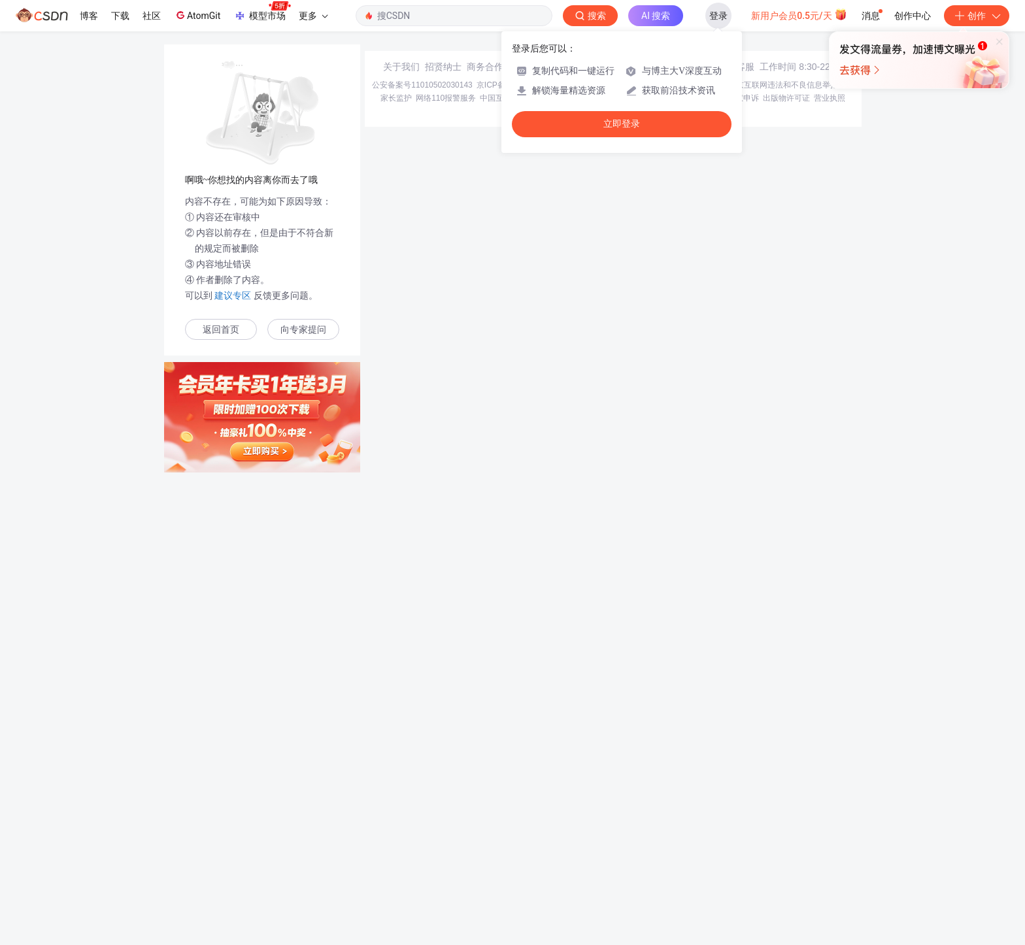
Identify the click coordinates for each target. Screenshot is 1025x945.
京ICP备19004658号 (512, 837)
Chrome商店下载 (584, 850)
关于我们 (401, 819)
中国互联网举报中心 (515, 850)
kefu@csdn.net (669, 819)
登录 (718, 15)
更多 (313, 15)
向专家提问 (303, 330)
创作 (976, 15)
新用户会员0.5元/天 (799, 14)
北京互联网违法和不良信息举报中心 (791, 837)
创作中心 (912, 15)
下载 (120, 15)
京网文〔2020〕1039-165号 (600, 837)
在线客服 (736, 819)
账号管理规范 (641, 850)
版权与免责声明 (696, 850)
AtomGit (197, 15)
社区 (152, 15)
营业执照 (829, 850)
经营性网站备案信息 (689, 837)
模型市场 (262, 11)
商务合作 (485, 819)
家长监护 (396, 850)
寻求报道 (527, 819)
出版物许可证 (786, 850)
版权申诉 (743, 850)
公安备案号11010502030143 (422, 837)
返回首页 (221, 330)
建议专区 (233, 295)
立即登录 (621, 124)
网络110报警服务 (446, 850)
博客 (89, 15)
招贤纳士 (443, 819)
